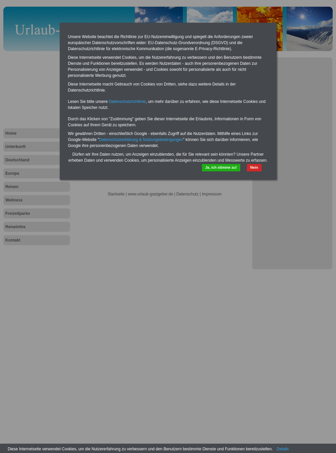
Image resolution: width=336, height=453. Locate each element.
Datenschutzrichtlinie (127, 101)
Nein (254, 167)
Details (283, 449)
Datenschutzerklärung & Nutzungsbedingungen (141, 139)
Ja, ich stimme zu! (221, 167)
